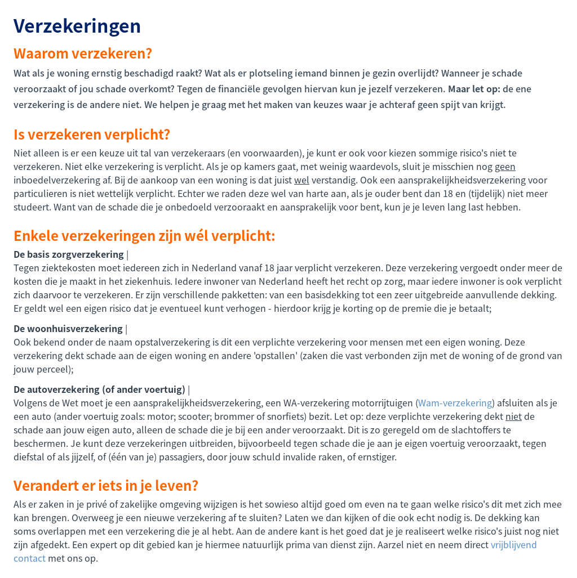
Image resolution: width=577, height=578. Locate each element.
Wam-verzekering (455, 402)
